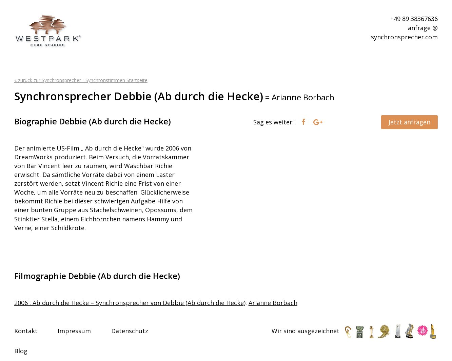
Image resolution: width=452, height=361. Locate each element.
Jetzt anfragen (409, 122)
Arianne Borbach (273, 303)
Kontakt (26, 331)
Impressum (74, 331)
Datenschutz (129, 331)
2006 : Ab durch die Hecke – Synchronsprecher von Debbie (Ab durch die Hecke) (129, 303)
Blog (20, 351)
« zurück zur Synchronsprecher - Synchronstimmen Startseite (81, 80)
